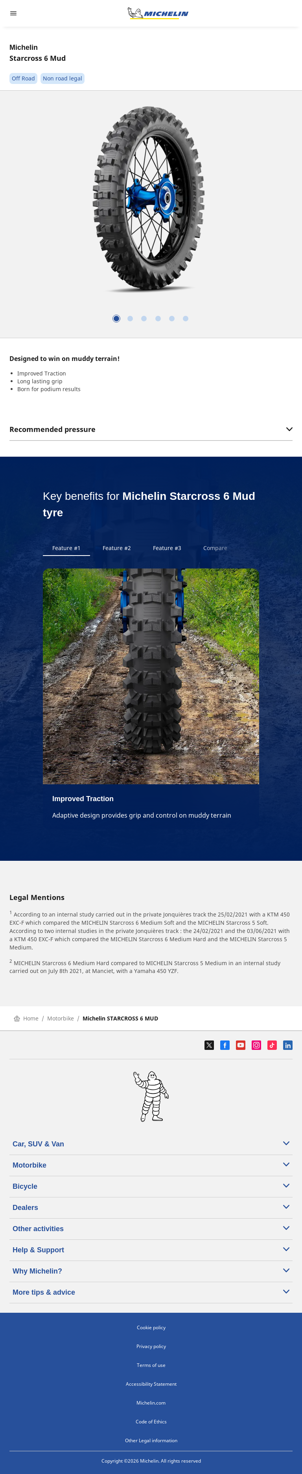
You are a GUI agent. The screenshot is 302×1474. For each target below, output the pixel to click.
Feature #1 (66, 548)
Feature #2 (117, 548)
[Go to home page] (158, 13)
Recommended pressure (151, 429)
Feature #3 (167, 548)
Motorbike (60, 1018)
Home (26, 1018)
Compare (215, 548)
